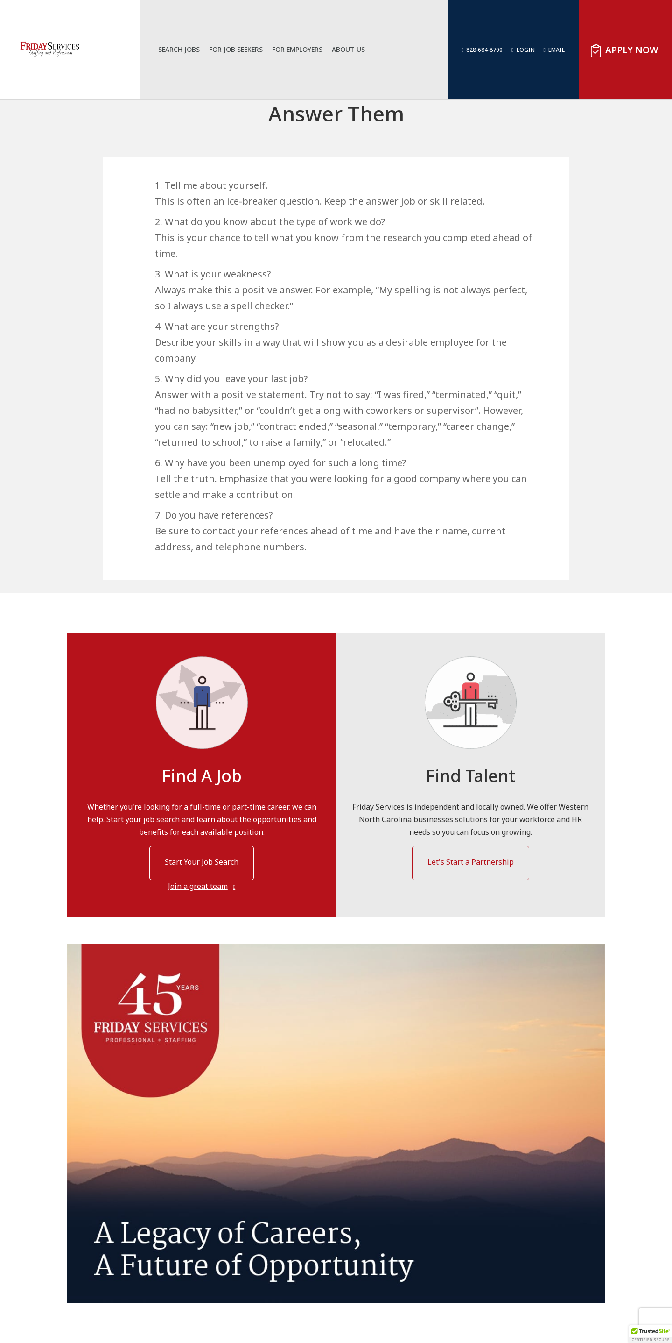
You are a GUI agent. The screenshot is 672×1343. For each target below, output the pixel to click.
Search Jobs (186, 49)
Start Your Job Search (201, 862)
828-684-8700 (484, 50)
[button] (650, 1334)
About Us (355, 49)
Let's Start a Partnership (470, 862)
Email (556, 50)
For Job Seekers (243, 49)
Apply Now (631, 49)
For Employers (304, 49)
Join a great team (198, 886)
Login (526, 50)
